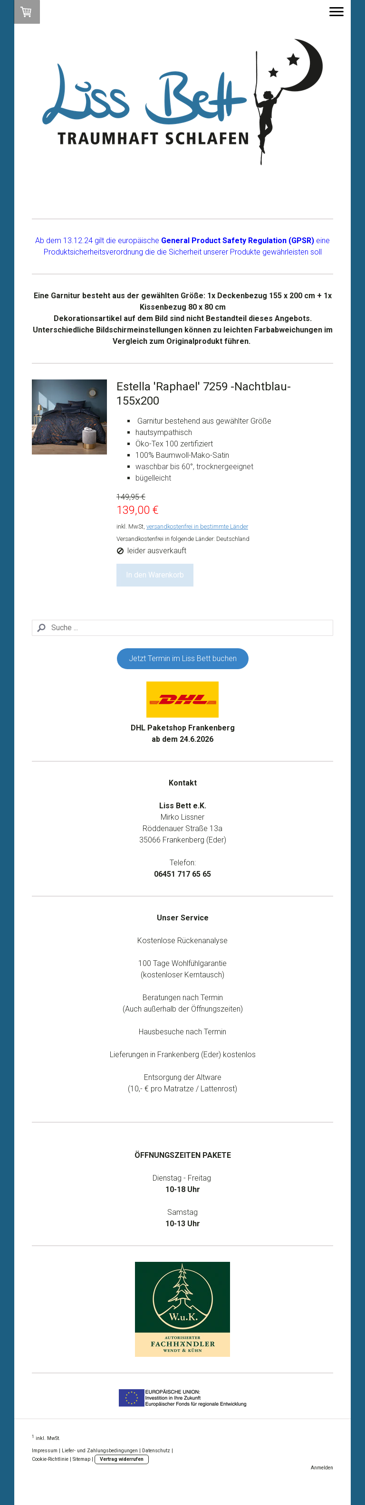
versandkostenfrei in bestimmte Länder (197, 526)
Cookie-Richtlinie (50, 1459)
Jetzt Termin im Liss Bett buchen (183, 658)
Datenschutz (156, 1451)
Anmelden (322, 1468)
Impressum (45, 1451)
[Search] (182, 628)
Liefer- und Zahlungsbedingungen (100, 1451)
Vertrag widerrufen (122, 1459)
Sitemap (81, 1459)
